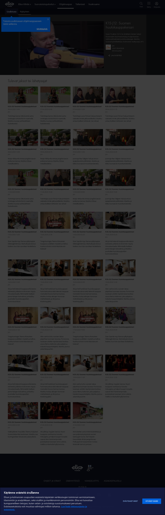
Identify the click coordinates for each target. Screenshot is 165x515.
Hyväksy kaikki (152, 501)
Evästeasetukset (130, 501)
